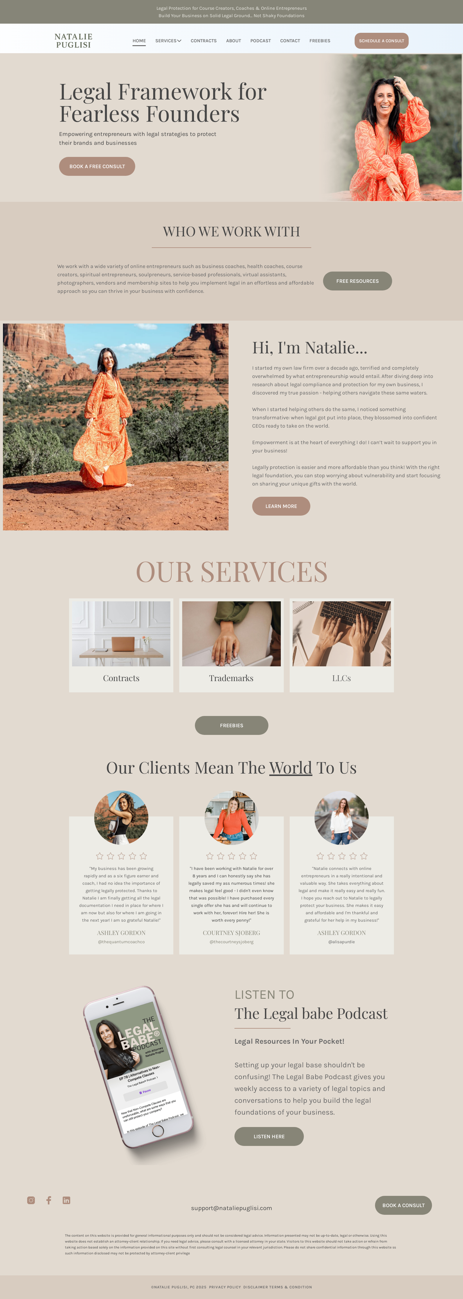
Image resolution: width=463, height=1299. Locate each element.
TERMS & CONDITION (290, 1287)
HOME (139, 40)
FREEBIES (319, 40)
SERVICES (168, 40)
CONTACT (290, 40)
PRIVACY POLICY (224, 1287)
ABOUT (233, 40)
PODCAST (260, 40)
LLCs (341, 677)
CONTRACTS (204, 40)
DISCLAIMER (255, 1287)
